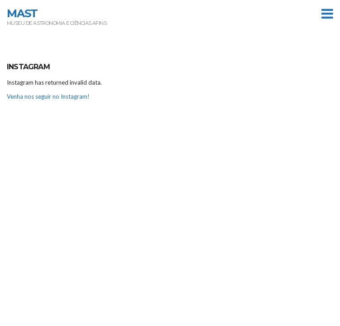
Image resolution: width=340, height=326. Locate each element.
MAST (22, 13)
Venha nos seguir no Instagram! (48, 96)
